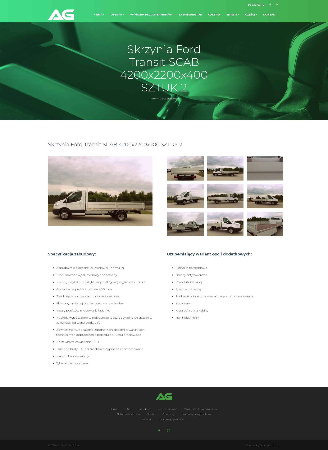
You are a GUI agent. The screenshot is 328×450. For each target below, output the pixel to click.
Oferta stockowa (167, 408)
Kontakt (270, 14)
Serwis (231, 14)
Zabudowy (144, 408)
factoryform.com (270, 445)
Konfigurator (190, 14)
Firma (98, 14)
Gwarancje (169, 414)
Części (250, 14)
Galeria (214, 14)
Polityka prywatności (172, 419)
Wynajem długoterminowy (151, 14)
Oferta (116, 14)
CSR (128, 408)
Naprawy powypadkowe (196, 414)
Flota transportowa (128, 414)
